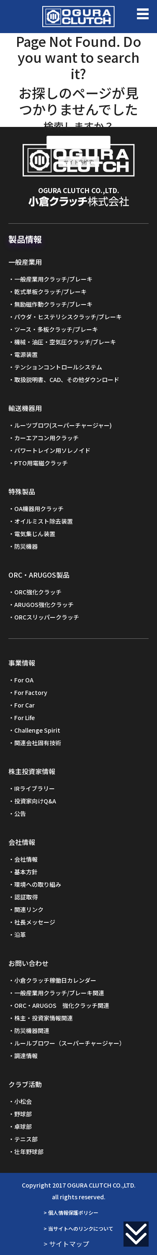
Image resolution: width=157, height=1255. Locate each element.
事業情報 (21, 663)
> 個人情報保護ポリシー (71, 1212)
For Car (24, 705)
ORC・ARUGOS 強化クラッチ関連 (61, 1005)
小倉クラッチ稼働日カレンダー (55, 980)
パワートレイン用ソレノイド (52, 450)
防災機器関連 (31, 1030)
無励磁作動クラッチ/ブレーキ (53, 304)
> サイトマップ (66, 1244)
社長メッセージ (34, 922)
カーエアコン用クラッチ (46, 438)
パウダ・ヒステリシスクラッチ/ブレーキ (68, 316)
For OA (23, 680)
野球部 (23, 1114)
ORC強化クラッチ (38, 592)
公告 (20, 813)
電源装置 (26, 354)
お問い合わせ (28, 963)
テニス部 (26, 1139)
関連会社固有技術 (37, 743)
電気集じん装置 (34, 533)
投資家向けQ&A (35, 801)
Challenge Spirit (37, 730)
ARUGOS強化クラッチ (44, 604)
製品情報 (25, 239)
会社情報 (21, 842)
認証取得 (26, 897)
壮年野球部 (29, 1151)
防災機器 (26, 546)
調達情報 (26, 1055)
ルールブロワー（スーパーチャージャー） (69, 1043)
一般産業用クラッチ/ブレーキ (53, 279)
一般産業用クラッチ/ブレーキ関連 (59, 993)
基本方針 (26, 872)
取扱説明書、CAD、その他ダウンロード (66, 379)
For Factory (30, 692)
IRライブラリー (34, 788)
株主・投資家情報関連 (43, 1018)
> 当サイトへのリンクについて (78, 1228)
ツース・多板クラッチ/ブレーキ (56, 329)
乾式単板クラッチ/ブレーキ (50, 291)
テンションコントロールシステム (58, 367)
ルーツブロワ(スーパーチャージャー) (63, 425)
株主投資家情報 (31, 771)
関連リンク (29, 909)
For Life (24, 717)
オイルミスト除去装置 (43, 521)
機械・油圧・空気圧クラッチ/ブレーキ (65, 342)
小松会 (23, 1101)
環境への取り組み (37, 884)
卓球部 (23, 1126)
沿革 (20, 934)
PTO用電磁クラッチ (41, 463)
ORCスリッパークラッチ (46, 617)
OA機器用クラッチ (39, 508)
